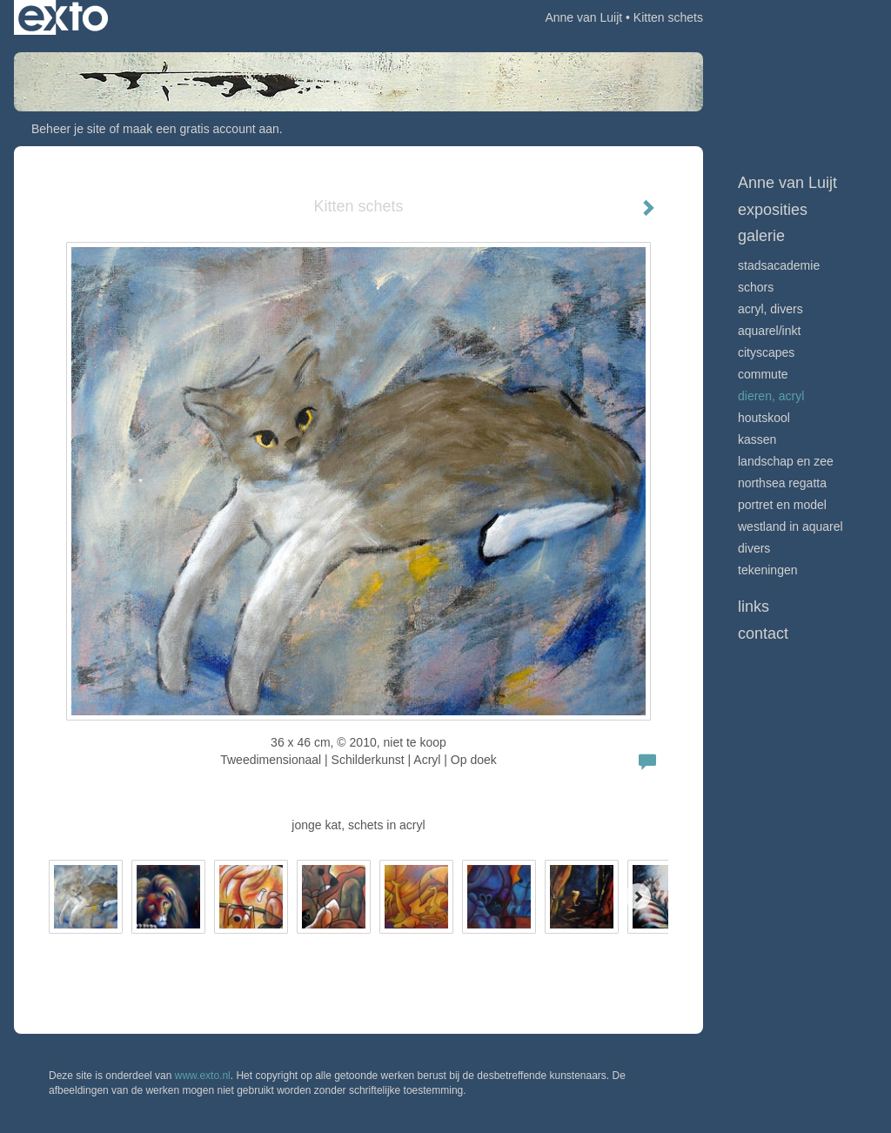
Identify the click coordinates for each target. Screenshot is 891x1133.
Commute (763, 374)
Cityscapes (766, 352)
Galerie (761, 236)
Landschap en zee (786, 461)
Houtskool (764, 418)
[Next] (638, 896)
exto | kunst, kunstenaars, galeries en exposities (63, 17)
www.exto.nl (203, 1075)
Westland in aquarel (790, 526)
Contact (763, 633)
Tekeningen (768, 570)
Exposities (772, 209)
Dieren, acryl (771, 396)
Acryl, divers (770, 309)
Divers (754, 548)
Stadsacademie (779, 265)
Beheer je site (68, 129)
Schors (756, 287)
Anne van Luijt (583, 17)
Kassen (757, 439)
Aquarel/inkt (769, 331)
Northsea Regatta (782, 483)
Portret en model (782, 505)
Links (753, 606)
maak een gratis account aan (201, 129)
